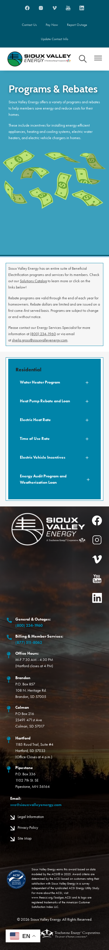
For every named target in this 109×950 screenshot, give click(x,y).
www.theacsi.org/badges (48, 897)
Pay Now (52, 25)
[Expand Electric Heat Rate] (54, 420)
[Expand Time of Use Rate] (54, 439)
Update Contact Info (54, 39)
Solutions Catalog (33, 281)
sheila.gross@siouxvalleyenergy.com (40, 340)
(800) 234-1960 (43, 333)
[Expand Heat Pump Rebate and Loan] (54, 401)
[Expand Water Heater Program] (54, 382)
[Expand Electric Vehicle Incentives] (54, 457)
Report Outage (77, 25)
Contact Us (29, 25)
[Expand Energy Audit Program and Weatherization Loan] (54, 479)
